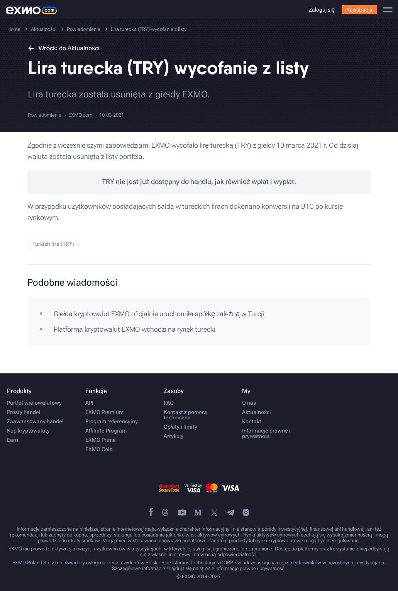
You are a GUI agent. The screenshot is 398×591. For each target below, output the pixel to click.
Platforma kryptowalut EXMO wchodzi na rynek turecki (134, 329)
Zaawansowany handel (35, 421)
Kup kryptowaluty (28, 430)
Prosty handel (24, 412)
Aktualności (256, 412)
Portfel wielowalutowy (34, 402)
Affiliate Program (106, 430)
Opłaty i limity (180, 426)
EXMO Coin (99, 449)
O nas (249, 402)
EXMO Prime (100, 440)
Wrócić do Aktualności (64, 48)
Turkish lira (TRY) (53, 244)
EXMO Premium (104, 412)
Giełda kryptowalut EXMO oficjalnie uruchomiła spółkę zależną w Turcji (159, 314)
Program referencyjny (111, 421)
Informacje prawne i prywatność (266, 433)
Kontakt (251, 421)
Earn (12, 440)
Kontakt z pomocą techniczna (186, 414)
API (89, 402)
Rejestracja (359, 10)
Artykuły (173, 436)
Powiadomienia (44, 115)
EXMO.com (80, 115)
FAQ (169, 402)
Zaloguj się (322, 10)
